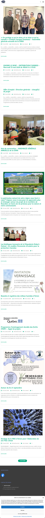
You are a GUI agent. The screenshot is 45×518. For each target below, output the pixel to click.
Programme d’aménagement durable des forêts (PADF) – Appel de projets (19, 328)
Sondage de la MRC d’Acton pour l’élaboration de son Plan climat (20, 440)
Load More (22, 460)
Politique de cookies (17, 516)
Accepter (22, 507)
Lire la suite (4, 56)
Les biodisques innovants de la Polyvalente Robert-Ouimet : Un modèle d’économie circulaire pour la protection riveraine (20, 246)
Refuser (22, 510)
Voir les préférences (22, 513)
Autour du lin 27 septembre (11, 388)
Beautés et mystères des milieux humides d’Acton (20, 296)
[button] (43, 497)
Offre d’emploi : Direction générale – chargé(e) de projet (21, 91)
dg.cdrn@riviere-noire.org (9, 489)
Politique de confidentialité (26, 516)
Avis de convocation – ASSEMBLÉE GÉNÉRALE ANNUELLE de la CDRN (18, 149)
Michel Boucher (15, 44)
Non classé (25, 44)
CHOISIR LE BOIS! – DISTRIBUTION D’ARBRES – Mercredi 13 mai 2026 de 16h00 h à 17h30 (21, 66)
